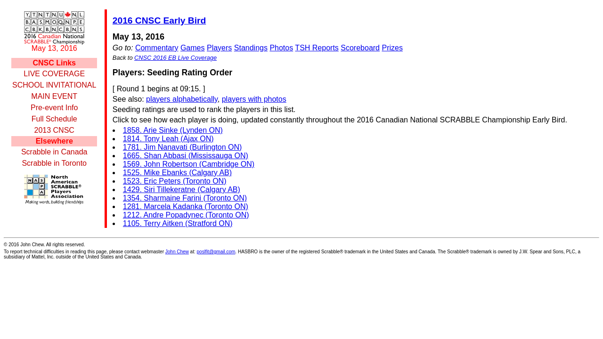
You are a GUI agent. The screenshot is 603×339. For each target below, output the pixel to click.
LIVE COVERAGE (54, 74)
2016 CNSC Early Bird (159, 20)
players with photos (254, 99)
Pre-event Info (54, 108)
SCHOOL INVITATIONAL (54, 85)
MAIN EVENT (54, 96)
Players (219, 48)
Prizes (392, 48)
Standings (251, 48)
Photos (281, 48)
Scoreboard (360, 48)
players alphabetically (182, 99)
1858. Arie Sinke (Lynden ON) (173, 130)
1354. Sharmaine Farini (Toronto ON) (185, 198)
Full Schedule (54, 119)
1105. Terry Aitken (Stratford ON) (178, 223)
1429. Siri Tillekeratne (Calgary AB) (181, 190)
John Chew (177, 251)
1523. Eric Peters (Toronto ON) (175, 181)
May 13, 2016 (54, 48)
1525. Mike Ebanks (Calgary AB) (177, 173)
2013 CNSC (54, 130)
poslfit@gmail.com (216, 251)
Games (192, 48)
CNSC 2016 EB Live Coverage (175, 57)
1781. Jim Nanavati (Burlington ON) (182, 147)
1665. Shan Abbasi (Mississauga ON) (185, 156)
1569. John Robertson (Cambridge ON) (188, 164)
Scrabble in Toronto (54, 163)
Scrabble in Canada (54, 152)
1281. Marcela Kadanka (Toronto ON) (185, 206)
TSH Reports (316, 48)
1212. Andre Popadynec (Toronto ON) (186, 215)
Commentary (157, 48)
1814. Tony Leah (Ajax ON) (168, 139)
